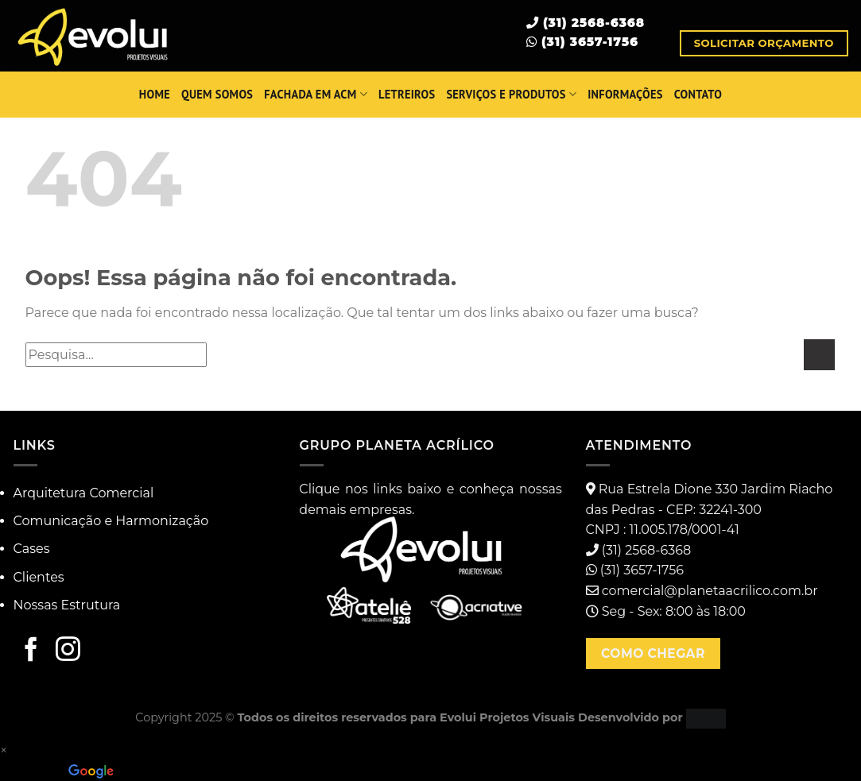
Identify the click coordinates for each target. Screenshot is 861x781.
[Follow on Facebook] (31, 650)
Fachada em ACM (315, 94)
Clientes (39, 577)
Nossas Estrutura (67, 605)
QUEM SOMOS (217, 94)
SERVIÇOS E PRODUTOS (511, 94)
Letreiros (406, 94)
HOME (154, 94)
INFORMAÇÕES (625, 94)
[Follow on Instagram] (68, 650)
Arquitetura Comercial (84, 493)
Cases (32, 548)
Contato (698, 94)
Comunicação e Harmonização (111, 520)
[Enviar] (819, 354)
